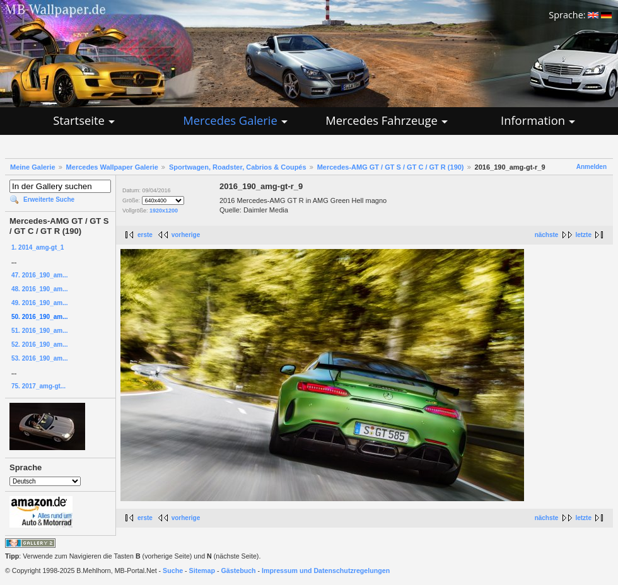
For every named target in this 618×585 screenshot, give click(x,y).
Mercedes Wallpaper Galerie (112, 167)
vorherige (186, 234)
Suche (173, 570)
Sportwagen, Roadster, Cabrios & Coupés (237, 167)
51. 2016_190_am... (39, 330)
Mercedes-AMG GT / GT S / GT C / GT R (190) (390, 167)
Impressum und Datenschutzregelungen (326, 570)
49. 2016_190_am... (39, 302)
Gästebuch (238, 570)
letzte (583, 234)
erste (145, 234)
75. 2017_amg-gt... (38, 386)
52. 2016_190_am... (39, 344)
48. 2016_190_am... (39, 289)
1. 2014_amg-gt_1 (37, 247)
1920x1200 (163, 210)
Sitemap (202, 570)
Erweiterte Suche (48, 199)
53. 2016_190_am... (39, 358)
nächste (547, 234)
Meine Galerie (32, 167)
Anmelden (591, 166)
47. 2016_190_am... (39, 275)
